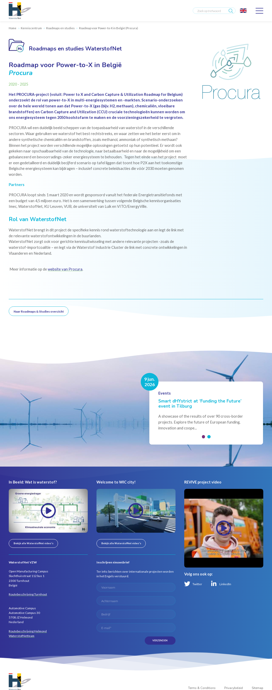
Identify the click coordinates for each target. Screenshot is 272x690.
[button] (203, 436)
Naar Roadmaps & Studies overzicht (39, 311)
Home (12, 28)
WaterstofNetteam (21, 635)
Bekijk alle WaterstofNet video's (33, 543)
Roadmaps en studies (60, 28)
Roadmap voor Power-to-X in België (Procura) (108, 28)
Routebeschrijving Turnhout (28, 594)
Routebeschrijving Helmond (28, 631)
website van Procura (65, 269)
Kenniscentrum (31, 28)
